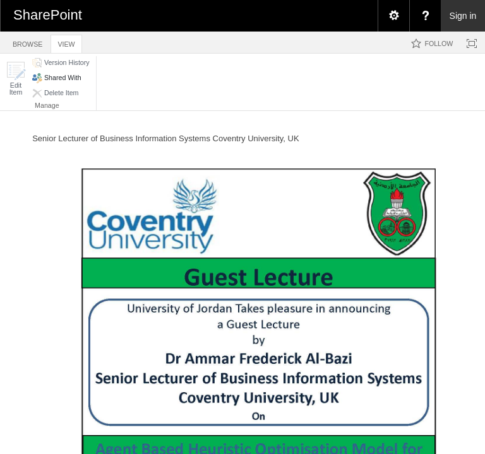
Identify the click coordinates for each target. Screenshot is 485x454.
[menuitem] (393, 16)
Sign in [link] (463, 16)
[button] (16, 78)
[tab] (27, 42)
